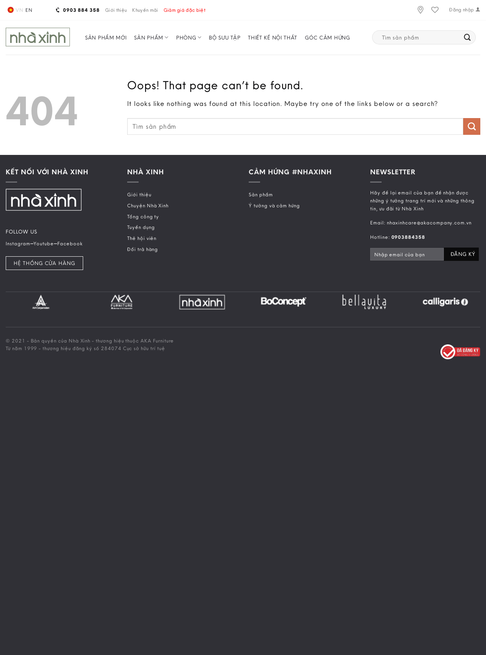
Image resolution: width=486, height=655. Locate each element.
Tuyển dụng (141, 227)
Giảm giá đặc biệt (185, 10)
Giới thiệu (116, 10)
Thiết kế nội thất (272, 37)
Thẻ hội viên (141, 238)
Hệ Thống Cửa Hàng (44, 263)
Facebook (70, 243)
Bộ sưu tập (224, 37)
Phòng (188, 37)
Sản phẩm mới (105, 37)
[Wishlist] (435, 10)
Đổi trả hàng (142, 249)
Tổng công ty (143, 216)
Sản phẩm (151, 37)
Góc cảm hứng (327, 37)
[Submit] (467, 37)
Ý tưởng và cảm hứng (274, 205)
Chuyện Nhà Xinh (148, 205)
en (29, 10)
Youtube (43, 243)
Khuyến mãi (145, 10)
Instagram (18, 243)
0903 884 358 (78, 10)
